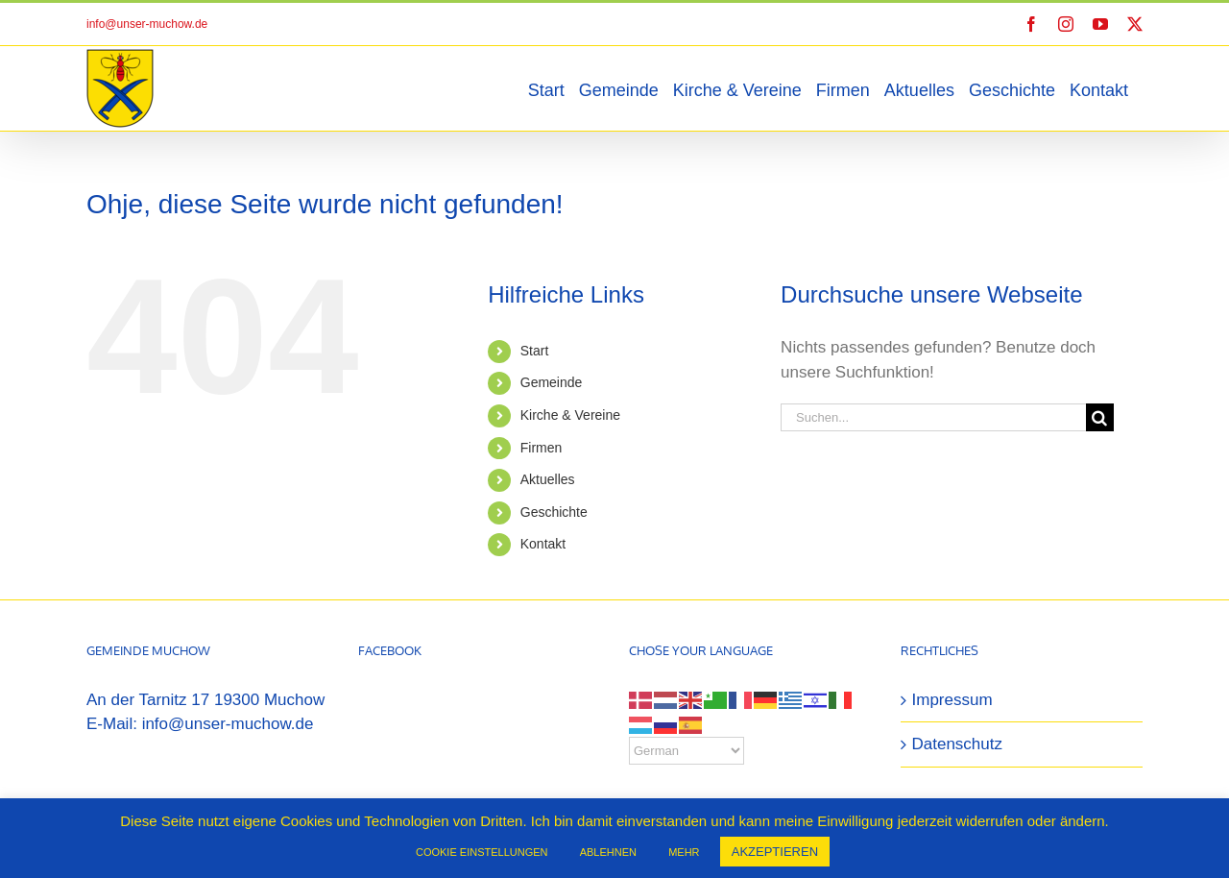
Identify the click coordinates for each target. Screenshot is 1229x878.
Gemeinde (551, 382)
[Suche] (1100, 417)
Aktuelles (547, 479)
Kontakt (543, 543)
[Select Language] (686, 751)
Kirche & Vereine (570, 415)
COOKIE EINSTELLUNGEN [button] (482, 852)
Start (534, 350)
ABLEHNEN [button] (608, 852)
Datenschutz (957, 744)
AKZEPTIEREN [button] (775, 851)
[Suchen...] (933, 417)
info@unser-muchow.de (146, 24)
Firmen (541, 447)
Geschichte (554, 512)
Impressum (952, 700)
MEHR (683, 852)
